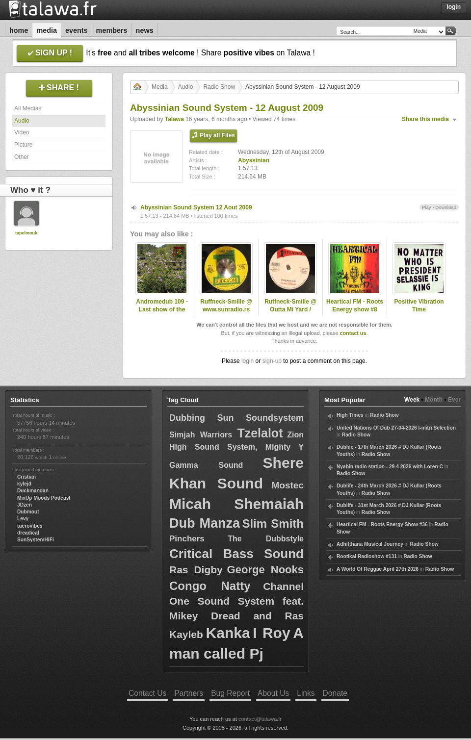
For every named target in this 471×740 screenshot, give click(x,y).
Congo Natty (209, 585)
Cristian (26, 477)
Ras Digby (196, 569)
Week (411, 399)
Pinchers (187, 538)
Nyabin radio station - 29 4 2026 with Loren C (390, 466)
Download (445, 207)
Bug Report (230, 693)
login (247, 360)
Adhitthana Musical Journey (370, 544)
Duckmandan (33, 490)
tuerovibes (30, 526)
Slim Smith (273, 523)
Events (76, 30)
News (145, 30)
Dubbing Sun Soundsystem (236, 418)
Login (453, 6)
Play (426, 207)
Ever (454, 399)
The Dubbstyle (266, 539)
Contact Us (147, 693)
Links (305, 693)
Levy (22, 518)
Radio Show (219, 86)
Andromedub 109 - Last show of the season (161, 310)
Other (21, 156)
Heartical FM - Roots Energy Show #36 (382, 524)
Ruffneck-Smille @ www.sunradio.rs (226, 305)
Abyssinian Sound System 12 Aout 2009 (196, 207)
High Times (350, 415)
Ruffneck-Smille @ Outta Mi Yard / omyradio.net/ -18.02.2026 (290, 314)
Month (434, 399)
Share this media (425, 119)
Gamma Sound (206, 465)
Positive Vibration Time (419, 305)
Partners (188, 693)
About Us (273, 693)
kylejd (24, 483)
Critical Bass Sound (236, 553)
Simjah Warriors (203, 435)
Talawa (174, 119)
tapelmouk (26, 232)
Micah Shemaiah (236, 504)
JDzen (24, 505)
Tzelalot (260, 433)
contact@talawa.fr (260, 719)
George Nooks (265, 569)
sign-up (272, 360)
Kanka (228, 633)
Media (46, 30)
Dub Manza (204, 523)
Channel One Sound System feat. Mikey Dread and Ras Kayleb (236, 610)
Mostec (288, 485)
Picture (23, 144)
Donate (335, 693)
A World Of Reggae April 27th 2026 (378, 569)
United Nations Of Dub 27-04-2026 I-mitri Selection (396, 428)
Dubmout (28, 511)
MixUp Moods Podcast (44, 498)
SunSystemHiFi (35, 539)
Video (21, 132)
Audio (21, 120)
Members (112, 30)
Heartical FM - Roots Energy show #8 (354, 305)
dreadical (28, 533)
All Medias (27, 108)
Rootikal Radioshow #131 (367, 556)
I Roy (271, 633)
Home (18, 30)
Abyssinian (253, 160)
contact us (353, 333)
